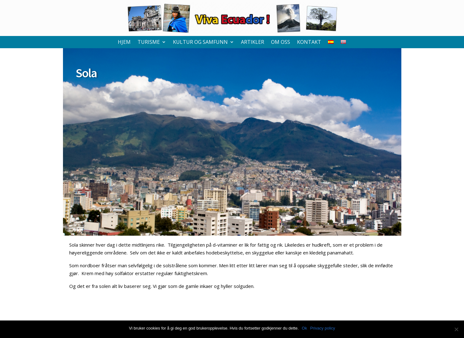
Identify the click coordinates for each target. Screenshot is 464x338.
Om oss (280, 42)
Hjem (124, 42)
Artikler (252, 42)
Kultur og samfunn (200, 42)
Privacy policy (322, 328)
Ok (304, 328)
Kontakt (309, 42)
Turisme (149, 42)
